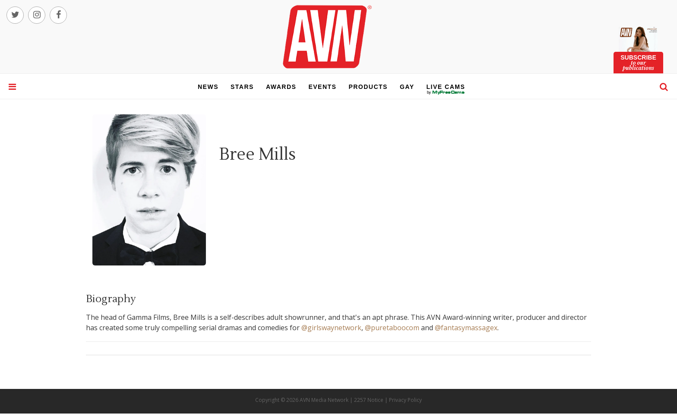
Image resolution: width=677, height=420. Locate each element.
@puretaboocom (392, 327)
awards (281, 86)
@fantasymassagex (466, 327)
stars (242, 86)
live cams (446, 92)
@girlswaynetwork (331, 327)
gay (407, 86)
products (368, 86)
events (322, 86)
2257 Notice (368, 400)
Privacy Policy (405, 400)
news (208, 86)
